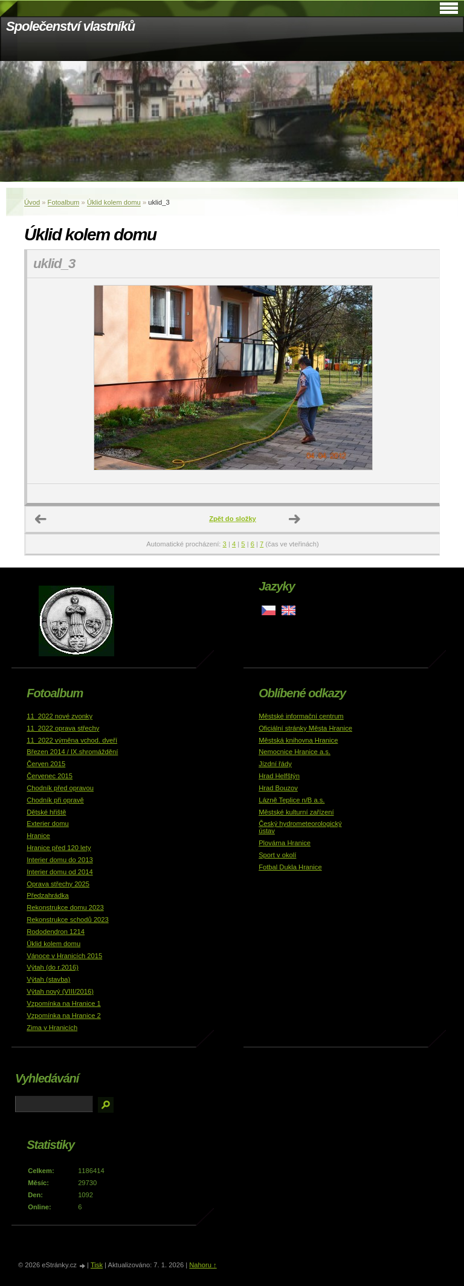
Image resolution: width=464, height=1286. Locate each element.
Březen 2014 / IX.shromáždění (72, 751)
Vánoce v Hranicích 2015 (64, 955)
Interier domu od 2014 (59, 871)
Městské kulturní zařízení (296, 812)
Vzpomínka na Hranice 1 (64, 1003)
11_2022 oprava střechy (63, 728)
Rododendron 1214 (56, 931)
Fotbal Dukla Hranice (290, 867)
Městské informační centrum (301, 716)
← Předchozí (41, 519)
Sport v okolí (277, 855)
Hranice (38, 835)
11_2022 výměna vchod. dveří (72, 740)
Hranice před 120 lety (59, 847)
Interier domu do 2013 (59, 859)
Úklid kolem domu (114, 202)
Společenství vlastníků (70, 26)
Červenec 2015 (49, 775)
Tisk (97, 1264)
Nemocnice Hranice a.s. (294, 751)
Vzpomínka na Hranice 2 (64, 1015)
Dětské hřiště (46, 812)
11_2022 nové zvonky (59, 716)
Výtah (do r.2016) (53, 967)
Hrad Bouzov (278, 788)
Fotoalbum (64, 202)
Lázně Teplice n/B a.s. (291, 800)
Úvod (32, 202)
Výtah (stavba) (48, 979)
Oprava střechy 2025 (58, 884)
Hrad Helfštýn (279, 775)
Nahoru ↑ (202, 1264)
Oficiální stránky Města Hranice (305, 728)
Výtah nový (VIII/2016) (60, 991)
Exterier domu (48, 823)
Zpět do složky (232, 518)
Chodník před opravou (60, 788)
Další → (295, 519)
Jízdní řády (275, 763)
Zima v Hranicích (52, 1027)
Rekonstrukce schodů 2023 (68, 919)
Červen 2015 (46, 763)
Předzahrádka (48, 895)
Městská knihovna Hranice (298, 740)
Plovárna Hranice (285, 842)
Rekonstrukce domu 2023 (65, 907)
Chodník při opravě (55, 800)
